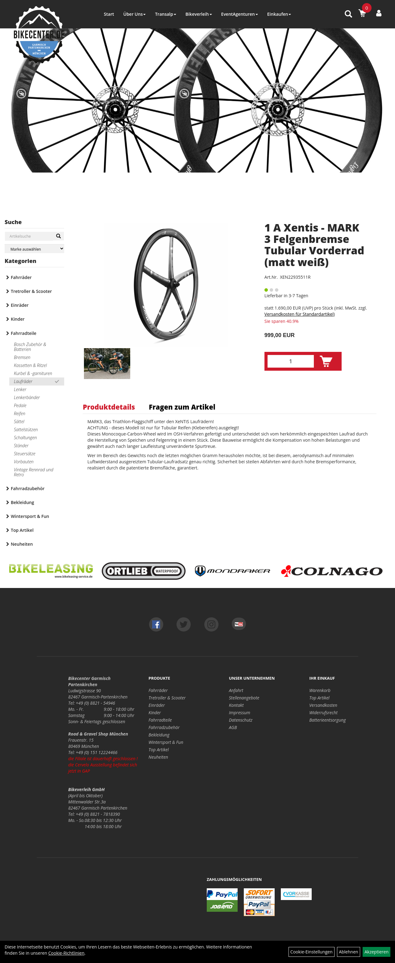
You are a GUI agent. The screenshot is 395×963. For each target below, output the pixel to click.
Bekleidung (22, 502)
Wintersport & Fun (30, 516)
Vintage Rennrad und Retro (33, 472)
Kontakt (236, 705)
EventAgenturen (239, 14)
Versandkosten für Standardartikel (299, 314)
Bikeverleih (198, 14)
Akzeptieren (376, 952)
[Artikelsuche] (348, 14)
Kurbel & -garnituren (33, 373)
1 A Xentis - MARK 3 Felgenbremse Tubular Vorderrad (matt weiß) (314, 244)
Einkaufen (279, 14)
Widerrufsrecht (323, 712)
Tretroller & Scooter (31, 291)
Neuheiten (22, 544)
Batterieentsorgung (327, 720)
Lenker (20, 389)
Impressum (239, 712)
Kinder (18, 319)
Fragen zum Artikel (182, 406)
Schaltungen (25, 437)
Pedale (20, 405)
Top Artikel (22, 530)
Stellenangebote (244, 698)
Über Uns (134, 14)
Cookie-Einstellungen (311, 952)
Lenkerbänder (27, 397)
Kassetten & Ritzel (30, 365)
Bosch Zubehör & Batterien (30, 346)
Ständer (21, 445)
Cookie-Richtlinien (66, 953)
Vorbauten (24, 462)
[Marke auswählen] (34, 248)
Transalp (165, 14)
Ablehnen (348, 952)
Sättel (19, 421)
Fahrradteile (23, 333)
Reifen (19, 413)
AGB (233, 727)
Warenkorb (320, 690)
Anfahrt (236, 690)
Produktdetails (109, 406)
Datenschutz (240, 720)
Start (109, 14)
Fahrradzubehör (27, 488)
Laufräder (23, 381)
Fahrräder (21, 277)
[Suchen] (58, 236)
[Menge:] (291, 361)
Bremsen (22, 357)
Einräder (20, 305)
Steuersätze (24, 453)
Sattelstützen (26, 429)
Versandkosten (323, 705)
